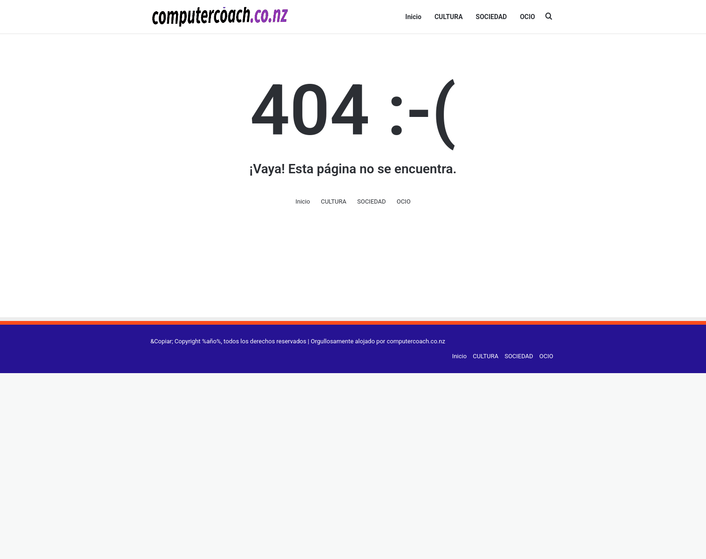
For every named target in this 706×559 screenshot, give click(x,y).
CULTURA (448, 16)
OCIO (527, 16)
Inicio (413, 16)
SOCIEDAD (491, 16)
